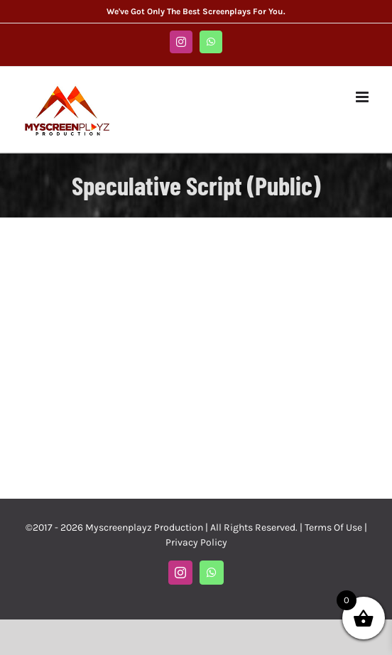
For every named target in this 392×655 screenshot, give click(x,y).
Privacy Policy (196, 542)
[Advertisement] (196, 356)
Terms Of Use (333, 527)
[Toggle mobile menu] (363, 97)
